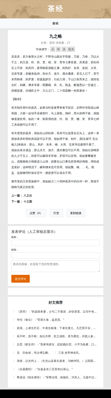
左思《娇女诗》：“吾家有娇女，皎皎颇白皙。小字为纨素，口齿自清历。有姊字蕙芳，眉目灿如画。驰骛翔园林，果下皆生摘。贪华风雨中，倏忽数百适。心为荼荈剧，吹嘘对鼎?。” (57, 344)
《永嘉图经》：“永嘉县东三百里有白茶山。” (45, 369)
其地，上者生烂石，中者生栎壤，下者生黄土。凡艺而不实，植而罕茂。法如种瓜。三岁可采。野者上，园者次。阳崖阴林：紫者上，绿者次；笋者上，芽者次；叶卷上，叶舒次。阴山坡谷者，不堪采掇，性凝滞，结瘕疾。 (56, 328)
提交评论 (20, 279)
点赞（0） (36, 213)
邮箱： (15, 249)
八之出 (28, 195)
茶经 (55, 23)
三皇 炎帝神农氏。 (70, 353)
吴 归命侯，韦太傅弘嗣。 (34, 353)
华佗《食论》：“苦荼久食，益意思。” (40, 320)
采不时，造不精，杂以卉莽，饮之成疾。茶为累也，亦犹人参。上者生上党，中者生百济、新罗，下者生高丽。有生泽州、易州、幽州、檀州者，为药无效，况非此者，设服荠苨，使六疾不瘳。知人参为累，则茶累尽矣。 (56, 336)
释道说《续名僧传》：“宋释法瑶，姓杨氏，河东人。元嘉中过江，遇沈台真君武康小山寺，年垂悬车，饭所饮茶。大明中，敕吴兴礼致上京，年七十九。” (56, 377)
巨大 (71, 49)
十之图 (28, 201)
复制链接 (75, 213)
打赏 (56, 213)
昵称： (15, 237)
